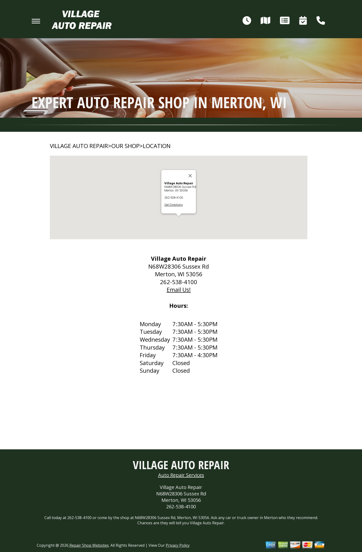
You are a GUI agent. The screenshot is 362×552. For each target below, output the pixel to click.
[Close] (190, 175)
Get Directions (173, 205)
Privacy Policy (178, 545)
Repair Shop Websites (88, 545)
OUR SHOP (125, 146)
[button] (179, 220)
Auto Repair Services (181, 475)
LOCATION (157, 146)
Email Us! (179, 289)
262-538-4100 (173, 197)
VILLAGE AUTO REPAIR (79, 146)
